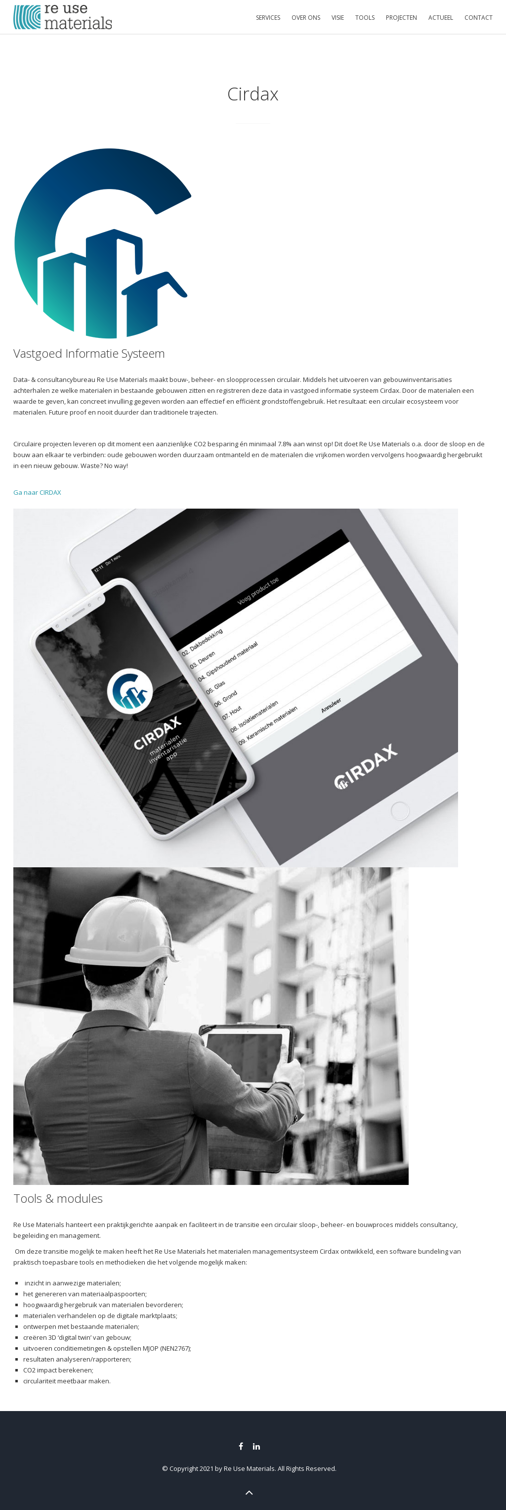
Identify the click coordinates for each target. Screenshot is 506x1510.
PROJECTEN (401, 17)
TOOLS (365, 17)
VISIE (338, 17)
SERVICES (268, 17)
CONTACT (478, 17)
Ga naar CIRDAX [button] (37, 492)
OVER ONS (306, 17)
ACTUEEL (440, 17)
